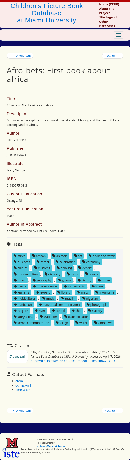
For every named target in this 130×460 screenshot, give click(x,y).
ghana (64, 280)
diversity (52, 274)
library (63, 292)
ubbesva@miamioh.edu (51, 446)
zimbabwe (103, 323)
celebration (65, 262)
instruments (74, 286)
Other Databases (107, 24)
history (84, 280)
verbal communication (31, 323)
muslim (68, 298)
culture (21, 268)
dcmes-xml (23, 385)
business (22, 262)
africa (19, 256)
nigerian (90, 298)
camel (43, 262)
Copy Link (17, 357)
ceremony (91, 262)
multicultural (25, 298)
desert (84, 268)
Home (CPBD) (109, 4)
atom (19, 381)
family (91, 274)
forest (20, 280)
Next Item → (112, 56)
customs (42, 268)
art (78, 256)
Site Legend (108, 17)
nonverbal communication (59, 304)
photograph (97, 304)
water (81, 323)
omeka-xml (23, 390)
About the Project (106, 11)
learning (21, 292)
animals (59, 256)
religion (21, 311)
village (62, 323)
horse (104, 280)
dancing (64, 268)
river (40, 311)
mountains (105, 292)
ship (77, 311)
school (58, 311)
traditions (48, 317)
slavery (95, 311)
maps (83, 292)
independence (45, 286)
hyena (20, 286)
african (39, 256)
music (48, 298)
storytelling (23, 317)
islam (97, 286)
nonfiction (23, 304)
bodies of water (102, 256)
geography (42, 280)
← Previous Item (20, 56)
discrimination (26, 274)
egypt (73, 274)
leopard (43, 292)
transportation (76, 317)
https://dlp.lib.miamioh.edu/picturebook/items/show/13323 (73, 361)
